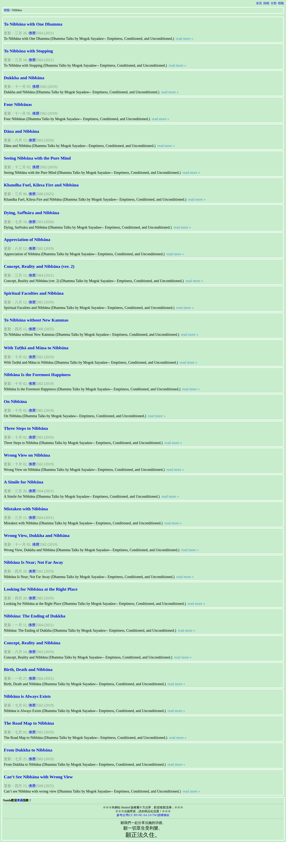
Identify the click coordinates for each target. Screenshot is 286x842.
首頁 (259, 3)
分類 (274, 3)
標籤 (281, 3)
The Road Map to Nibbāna (29, 723)
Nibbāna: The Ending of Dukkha (34, 616)
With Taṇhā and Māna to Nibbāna (36, 347)
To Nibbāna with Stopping (28, 51)
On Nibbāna (15, 401)
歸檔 (266, 3)
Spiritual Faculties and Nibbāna (33, 293)
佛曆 (32, 33)
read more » (184, 39)
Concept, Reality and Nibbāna (32, 642)
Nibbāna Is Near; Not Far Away (33, 562)
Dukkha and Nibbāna (24, 77)
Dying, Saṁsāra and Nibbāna (31, 212)
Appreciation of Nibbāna (27, 239)
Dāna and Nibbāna (21, 131)
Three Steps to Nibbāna (26, 428)
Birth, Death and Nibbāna (28, 669)
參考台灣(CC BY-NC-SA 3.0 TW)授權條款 (143, 815)
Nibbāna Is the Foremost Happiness (37, 374)
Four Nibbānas (18, 104)
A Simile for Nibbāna (23, 482)
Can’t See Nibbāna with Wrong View (38, 776)
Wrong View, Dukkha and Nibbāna (36, 535)
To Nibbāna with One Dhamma (33, 24)
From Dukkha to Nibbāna (28, 750)
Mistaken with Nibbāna (26, 508)
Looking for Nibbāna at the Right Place (41, 589)
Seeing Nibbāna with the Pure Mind (37, 158)
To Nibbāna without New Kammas (36, 320)
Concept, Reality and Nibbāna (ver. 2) (39, 266)
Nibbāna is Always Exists (27, 696)
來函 (20, 800)
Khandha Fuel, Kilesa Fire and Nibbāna (41, 185)
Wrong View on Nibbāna (27, 455)
